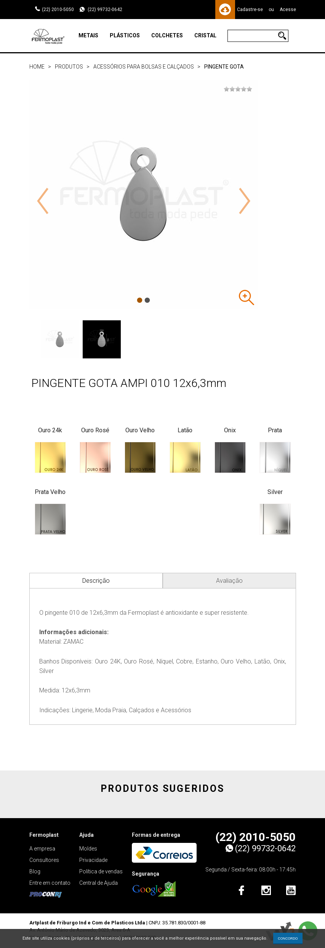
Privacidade (93, 860)
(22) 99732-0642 (104, 9)
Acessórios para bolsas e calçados (143, 67)
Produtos (69, 67)
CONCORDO (288, 938)
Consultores (44, 860)
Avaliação (229, 580)
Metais (88, 35)
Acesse (288, 9)
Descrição (96, 580)
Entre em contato (49, 883)
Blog (34, 871)
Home (37, 67)
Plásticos (125, 35)
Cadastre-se (250, 9)
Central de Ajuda (98, 883)
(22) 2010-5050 (58, 9)
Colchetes (167, 35)
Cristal (205, 35)
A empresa (42, 849)
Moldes (88, 849)
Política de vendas (101, 871)
